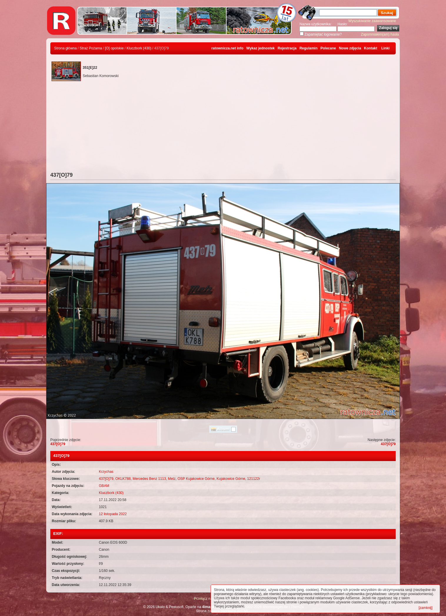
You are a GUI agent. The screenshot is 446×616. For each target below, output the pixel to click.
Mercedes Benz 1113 (149, 479)
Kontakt (370, 48)
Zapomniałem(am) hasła (380, 34)
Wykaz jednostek (260, 48)
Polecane (328, 48)
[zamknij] (425, 608)
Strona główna (65, 48)
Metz (172, 479)
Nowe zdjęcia (350, 48)
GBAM (104, 486)
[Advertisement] (223, 128)
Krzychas (106, 472)
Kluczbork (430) (139, 48)
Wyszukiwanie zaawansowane (372, 21)
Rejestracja (287, 48)
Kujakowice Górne (231, 479)
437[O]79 (57, 444)
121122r (253, 479)
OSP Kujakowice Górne (196, 479)
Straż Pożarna (91, 48)
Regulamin (308, 48)
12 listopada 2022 (113, 514)
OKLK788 (123, 479)
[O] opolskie (114, 48)
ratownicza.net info (228, 48)
